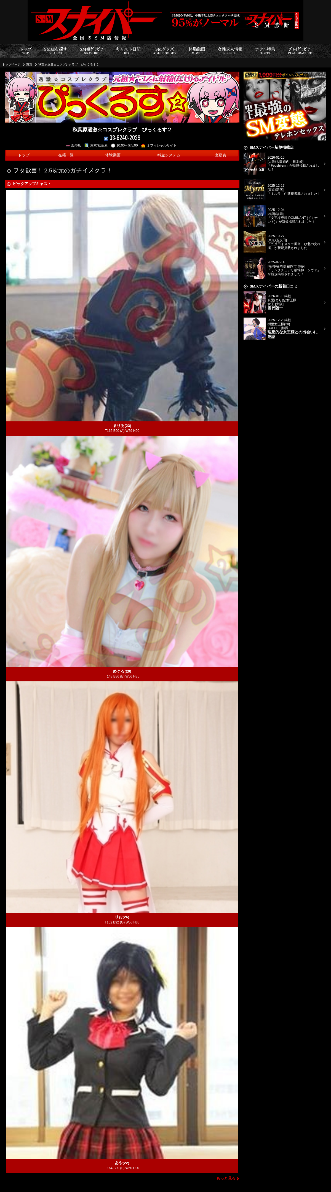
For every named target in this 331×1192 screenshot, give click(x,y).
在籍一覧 (66, 155)
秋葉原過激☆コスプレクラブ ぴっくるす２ (68, 64)
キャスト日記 (128, 51)
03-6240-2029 (122, 138)
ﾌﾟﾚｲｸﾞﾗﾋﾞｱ (300, 51)
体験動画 (197, 51)
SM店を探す (55, 51)
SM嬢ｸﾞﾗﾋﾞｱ (91, 51)
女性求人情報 (230, 51)
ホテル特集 (265, 51)
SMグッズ (164, 51)
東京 (29, 64)
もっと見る (226, 1178)
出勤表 (220, 155)
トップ (25, 51)
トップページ (11, 64)
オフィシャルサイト (159, 145)
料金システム (168, 155)
